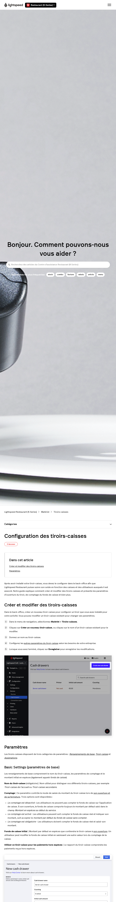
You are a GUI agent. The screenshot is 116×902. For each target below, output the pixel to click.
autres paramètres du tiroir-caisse (41, 643)
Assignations (10, 758)
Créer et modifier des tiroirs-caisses (26, 566)
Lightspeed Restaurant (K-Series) (20, 512)
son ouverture (100, 831)
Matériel (45, 512)
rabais (81, 274)
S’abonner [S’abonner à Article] (11, 544)
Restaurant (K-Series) (41, 5)
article (91, 274)
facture (71, 274)
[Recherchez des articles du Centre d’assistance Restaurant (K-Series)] (58, 265)
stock (50, 274)
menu (100, 274)
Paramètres (14, 571)
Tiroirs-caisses (61, 512)
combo (60, 274)
